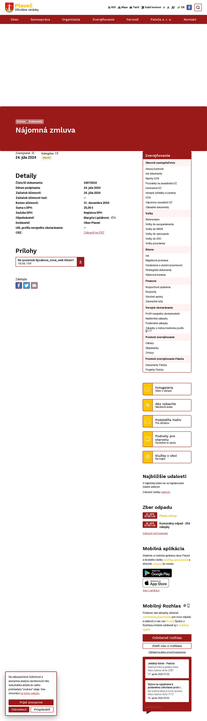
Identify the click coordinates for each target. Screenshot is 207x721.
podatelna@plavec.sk (179, 697)
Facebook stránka (177, 700)
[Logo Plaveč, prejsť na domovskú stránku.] (22, 7)
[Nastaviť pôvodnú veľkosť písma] (168, 7)
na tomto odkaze (29, 693)
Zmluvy (47, 75)
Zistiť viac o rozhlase (167, 563)
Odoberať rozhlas (167, 555)
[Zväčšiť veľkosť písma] (173, 7)
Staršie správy (153, 624)
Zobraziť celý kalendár (155, 450)
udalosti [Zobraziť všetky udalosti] (165, 409)
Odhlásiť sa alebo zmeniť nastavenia (167, 569)
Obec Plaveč (89, 712)
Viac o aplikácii (151, 508)
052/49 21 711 (175, 693)
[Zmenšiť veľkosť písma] (164, 7)
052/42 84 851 (175, 689)
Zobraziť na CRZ (94, 150)
